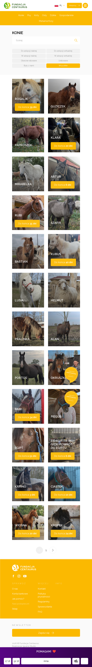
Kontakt (42, 589)
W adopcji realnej (28, 56)
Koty (36, 15)
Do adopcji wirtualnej (63, 51)
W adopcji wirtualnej (63, 56)
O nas (15, 589)
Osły (44, 15)
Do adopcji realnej (29, 51)
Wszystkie (63, 66)
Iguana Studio (29, 646)
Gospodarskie (66, 15)
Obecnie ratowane (29, 61)
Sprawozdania (45, 606)
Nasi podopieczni (20, 603)
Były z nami (29, 66)
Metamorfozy (46, 21)
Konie (21, 15)
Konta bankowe (20, 593)
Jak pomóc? (18, 599)
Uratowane (63, 61)
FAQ (40, 611)
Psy (29, 15)
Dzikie (53, 15)
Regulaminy (44, 601)
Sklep (15, 609)
